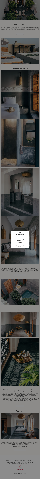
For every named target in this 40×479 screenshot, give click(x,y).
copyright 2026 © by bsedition (20, 473)
